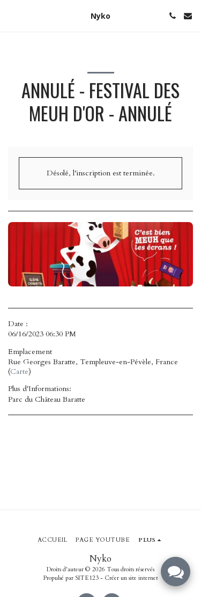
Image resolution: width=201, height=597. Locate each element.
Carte (19, 371)
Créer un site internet (131, 578)
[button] (12, 15)
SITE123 (87, 578)
